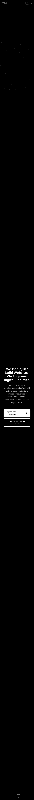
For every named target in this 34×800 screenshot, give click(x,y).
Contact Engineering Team (17, 422)
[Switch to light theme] (27, 3)
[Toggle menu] (31, 3)
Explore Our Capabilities (17, 413)
